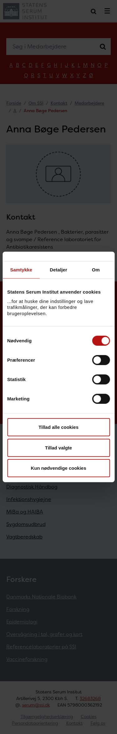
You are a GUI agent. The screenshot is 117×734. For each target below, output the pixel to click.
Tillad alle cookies (58, 427)
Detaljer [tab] (58, 269)
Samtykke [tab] (21, 269)
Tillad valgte (58, 447)
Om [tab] (96, 269)
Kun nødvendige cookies (58, 468)
